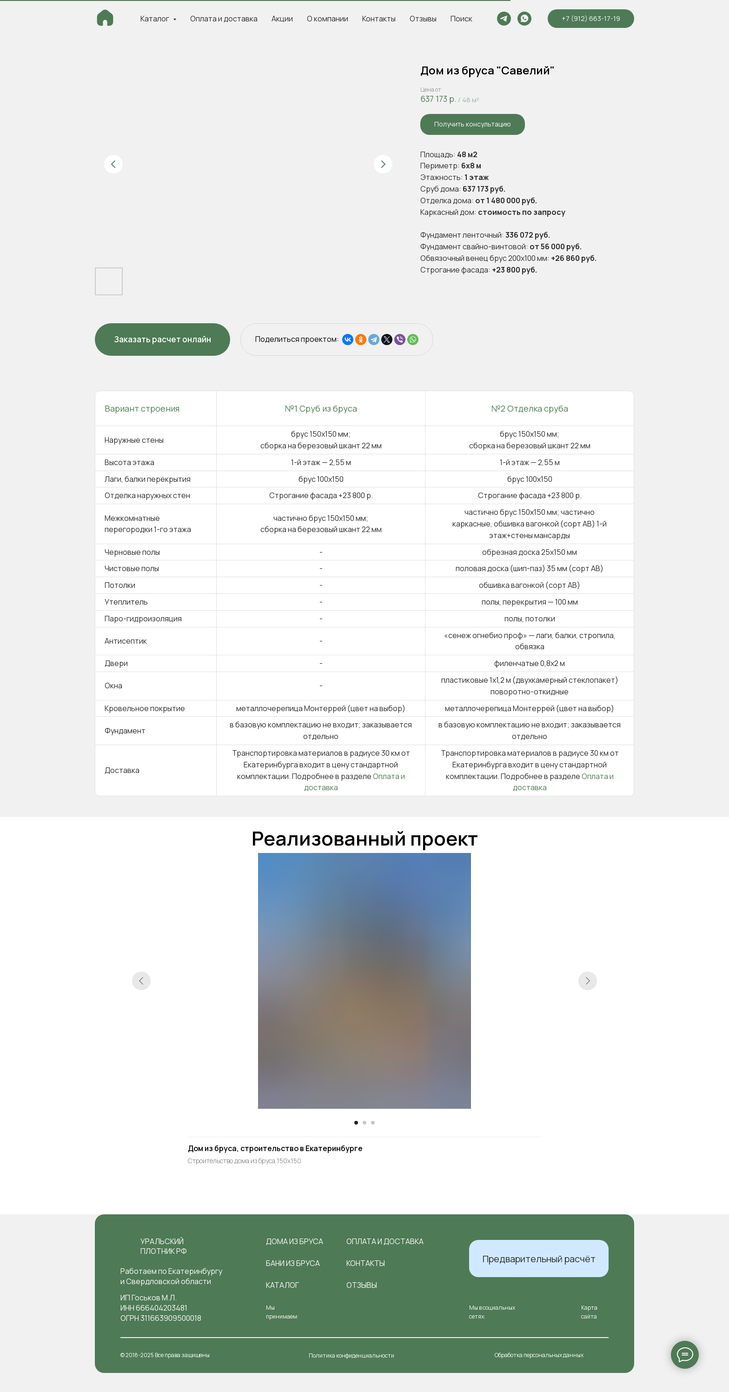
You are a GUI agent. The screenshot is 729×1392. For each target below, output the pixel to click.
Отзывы (423, 18)
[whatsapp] (524, 19)
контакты (365, 1263)
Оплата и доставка (224, 18)
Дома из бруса (294, 1241)
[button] (472, 124)
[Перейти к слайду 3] (373, 1123)
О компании (327, 18)
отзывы (361, 1285)
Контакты (379, 18)
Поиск (461, 18)
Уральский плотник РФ (163, 1246)
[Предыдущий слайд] (113, 164)
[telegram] (504, 19)
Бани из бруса (293, 1263)
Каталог (282, 1285)
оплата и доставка (385, 1241)
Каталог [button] (155, 18)
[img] (127, 1247)
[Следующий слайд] (383, 164)
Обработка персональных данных (539, 1355)
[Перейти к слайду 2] (364, 1123)
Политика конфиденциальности (351, 1355)
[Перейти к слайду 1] (356, 1123)
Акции (282, 18)
